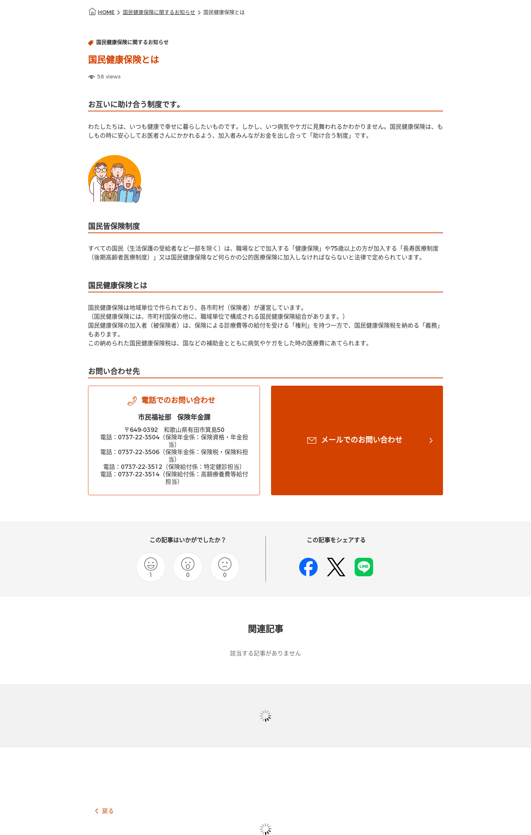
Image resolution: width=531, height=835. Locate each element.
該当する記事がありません (265, 653)
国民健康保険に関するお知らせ (159, 12)
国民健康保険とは (224, 12)
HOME (106, 12)
